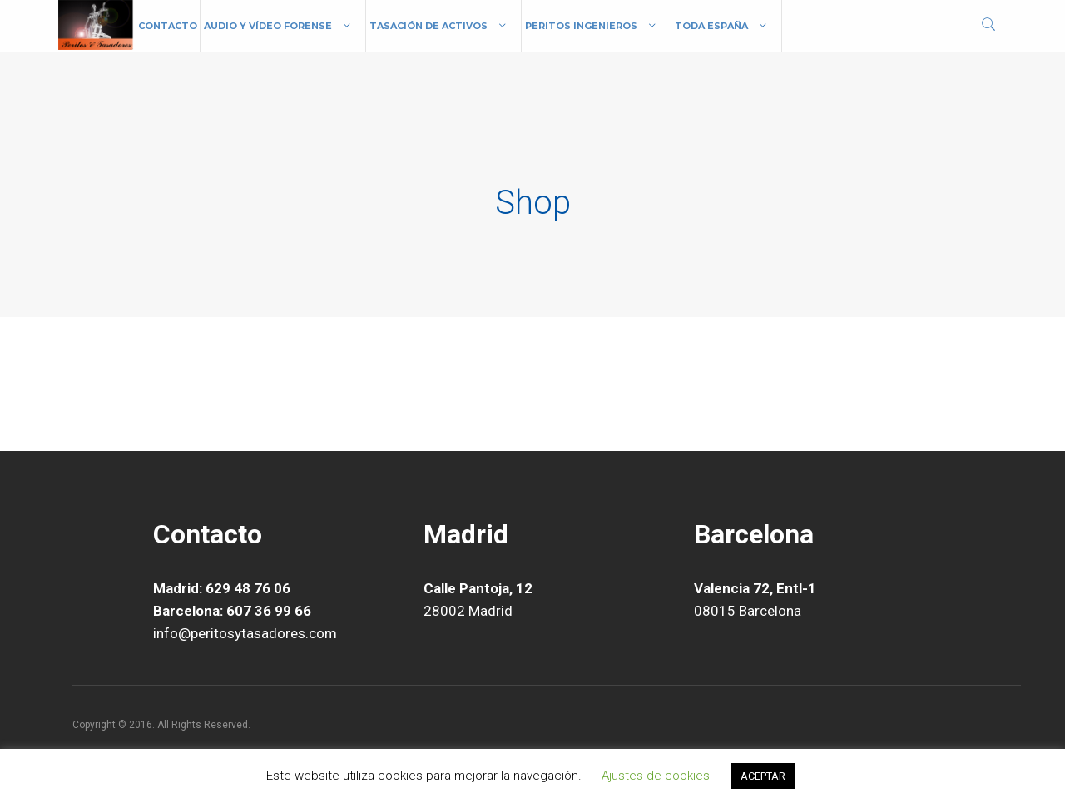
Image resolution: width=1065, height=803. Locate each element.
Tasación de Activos (428, 26)
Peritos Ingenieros (581, 26)
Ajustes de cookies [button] (656, 775)
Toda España (711, 26)
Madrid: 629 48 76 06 (221, 588)
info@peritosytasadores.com (245, 633)
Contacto (167, 26)
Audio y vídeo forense (268, 26)
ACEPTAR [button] (763, 776)
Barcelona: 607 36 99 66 (232, 610)
